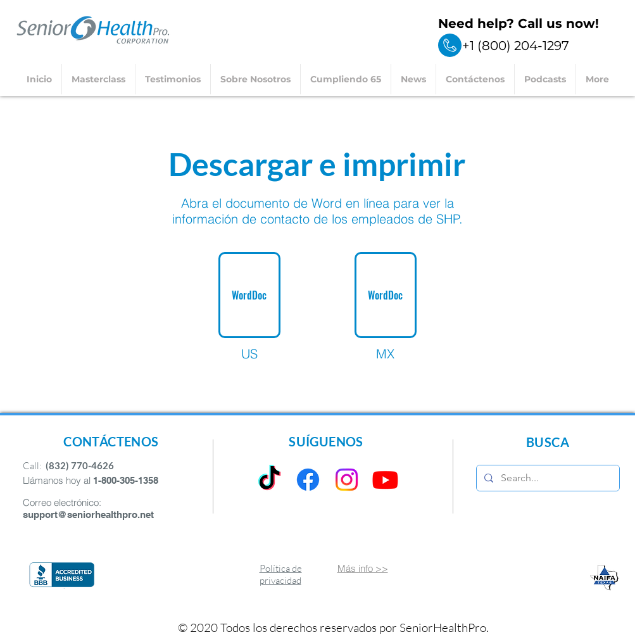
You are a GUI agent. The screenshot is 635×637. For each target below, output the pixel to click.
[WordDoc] (249, 295)
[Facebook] (308, 480)
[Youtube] (385, 480)
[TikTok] (269, 480)
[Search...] (547, 478)
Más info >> (362, 568)
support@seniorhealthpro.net (88, 514)
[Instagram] (347, 480)
